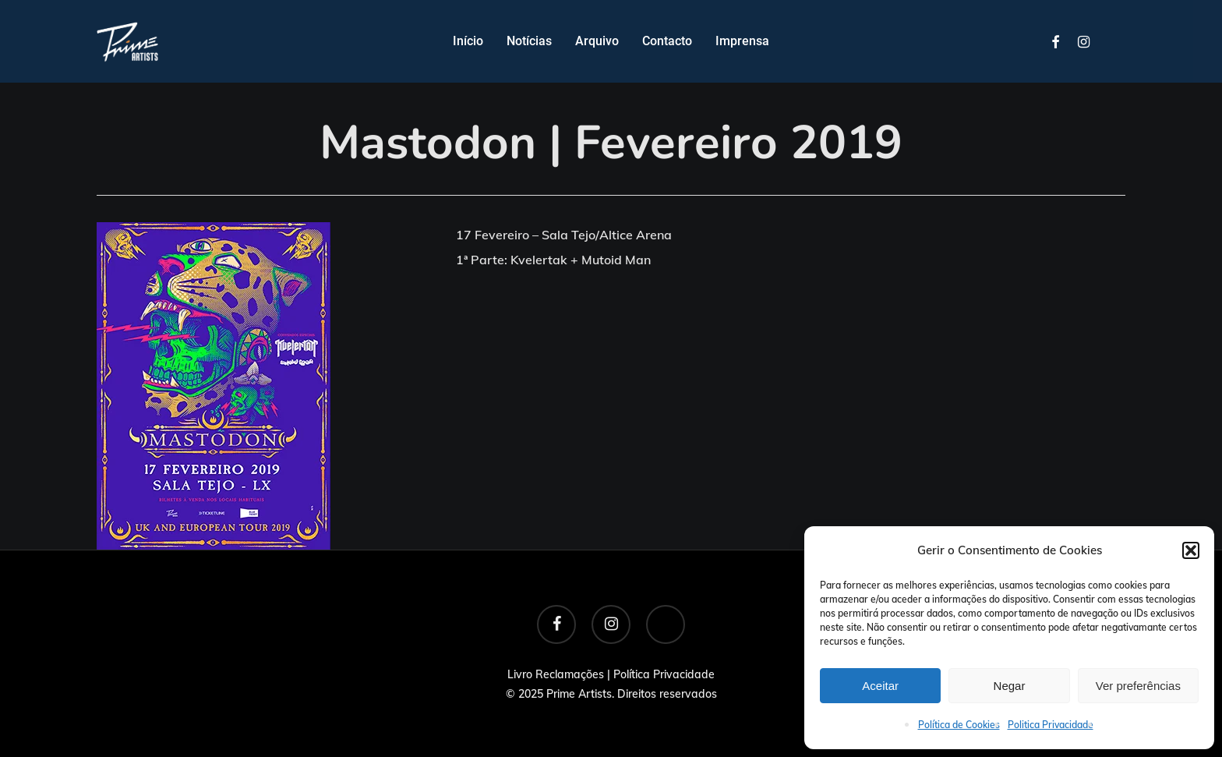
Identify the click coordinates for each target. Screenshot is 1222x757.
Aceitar (880, 685)
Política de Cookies (959, 724)
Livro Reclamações (555, 674)
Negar (1010, 685)
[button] (1191, 550)
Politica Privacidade (1050, 724)
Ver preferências (1138, 685)
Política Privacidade (664, 674)
